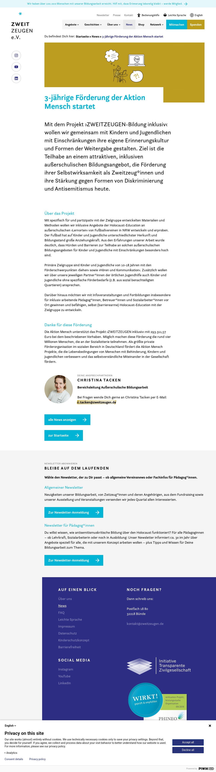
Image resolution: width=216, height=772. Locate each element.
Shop (141, 24)
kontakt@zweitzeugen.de (145, 624)
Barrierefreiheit (69, 647)
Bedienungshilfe (148, 15)
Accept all (188, 742)
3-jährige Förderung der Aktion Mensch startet (132, 36)
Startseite (82, 36)
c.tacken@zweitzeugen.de (96, 402)
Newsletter (103, 15)
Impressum (66, 626)
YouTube (14, 65)
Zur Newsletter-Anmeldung (68, 512)
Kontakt (128, 15)
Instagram (14, 54)
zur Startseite (58, 435)
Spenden (196, 24)
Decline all (188, 750)
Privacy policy (37, 759)
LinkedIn (14, 77)
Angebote (72, 24)
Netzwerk (156, 24)
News (129, 24)
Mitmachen (176, 24)
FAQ (61, 613)
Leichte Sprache (174, 15)
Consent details (14, 759)
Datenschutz (67, 633)
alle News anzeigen (62, 419)
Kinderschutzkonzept (73, 640)
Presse (116, 15)
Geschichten (92, 24)
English (196, 15)
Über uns (113, 24)
